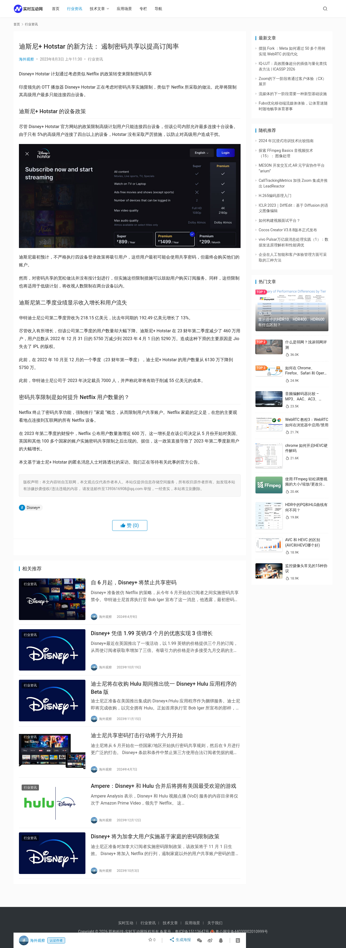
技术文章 (100, 8)
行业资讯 (77, 8)
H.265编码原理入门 (275, 195)
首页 (58, 8)
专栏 (146, 8)
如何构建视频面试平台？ (279, 220)
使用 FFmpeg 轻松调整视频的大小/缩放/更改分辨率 (306, 484)
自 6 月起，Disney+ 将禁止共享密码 (134, 583)
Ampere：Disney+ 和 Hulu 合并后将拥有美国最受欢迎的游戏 (163, 795)
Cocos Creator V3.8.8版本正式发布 (288, 230)
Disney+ (33, 507)
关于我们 (214, 923)
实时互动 (125, 923)
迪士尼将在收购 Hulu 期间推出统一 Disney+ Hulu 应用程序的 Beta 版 (164, 693)
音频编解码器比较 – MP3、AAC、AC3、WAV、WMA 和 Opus (303, 398)
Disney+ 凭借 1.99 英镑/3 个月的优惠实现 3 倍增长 (152, 636)
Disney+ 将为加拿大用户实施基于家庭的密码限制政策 (155, 847)
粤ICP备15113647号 (192, 931)
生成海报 (180, 940)
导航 (161, 8)
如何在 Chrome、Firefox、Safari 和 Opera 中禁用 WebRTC (305, 373)
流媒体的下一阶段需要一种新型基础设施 (293, 94)
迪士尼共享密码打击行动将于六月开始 (137, 742)
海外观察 (26, 59)
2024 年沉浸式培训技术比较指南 (286, 141)
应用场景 (127, 8)
